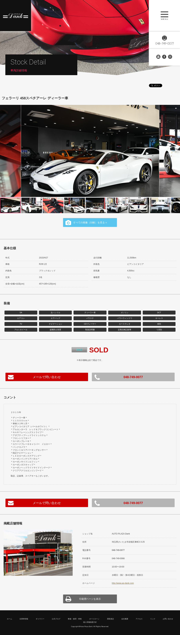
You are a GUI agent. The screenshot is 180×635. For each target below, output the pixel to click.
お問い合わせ (159, 57)
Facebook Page (164, 57)
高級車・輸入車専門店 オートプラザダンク (15, 15)
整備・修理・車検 (75, 619)
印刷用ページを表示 (90, 599)
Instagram (170, 57)
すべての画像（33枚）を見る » (90, 222)
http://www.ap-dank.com (123, 583)
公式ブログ (56, 619)
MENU (164, 15)
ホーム (9, 619)
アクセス (139, 619)
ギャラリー (40, 619)
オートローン (94, 619)
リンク (152, 619)
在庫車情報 (24, 619)
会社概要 (124, 619)
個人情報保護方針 (90, 622)
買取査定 (110, 619)
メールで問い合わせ (47, 377)
